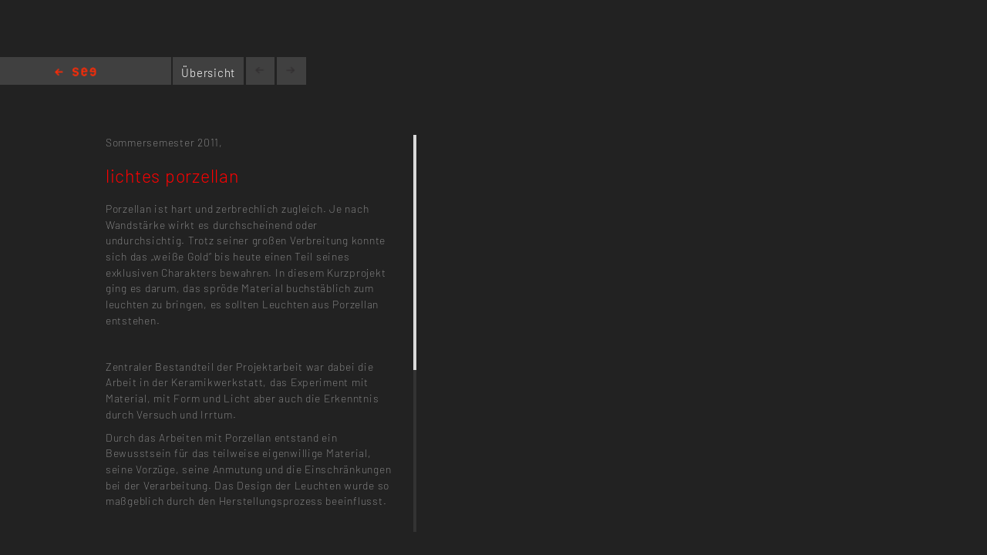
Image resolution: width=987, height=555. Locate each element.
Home (75, 73)
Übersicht (208, 72)
